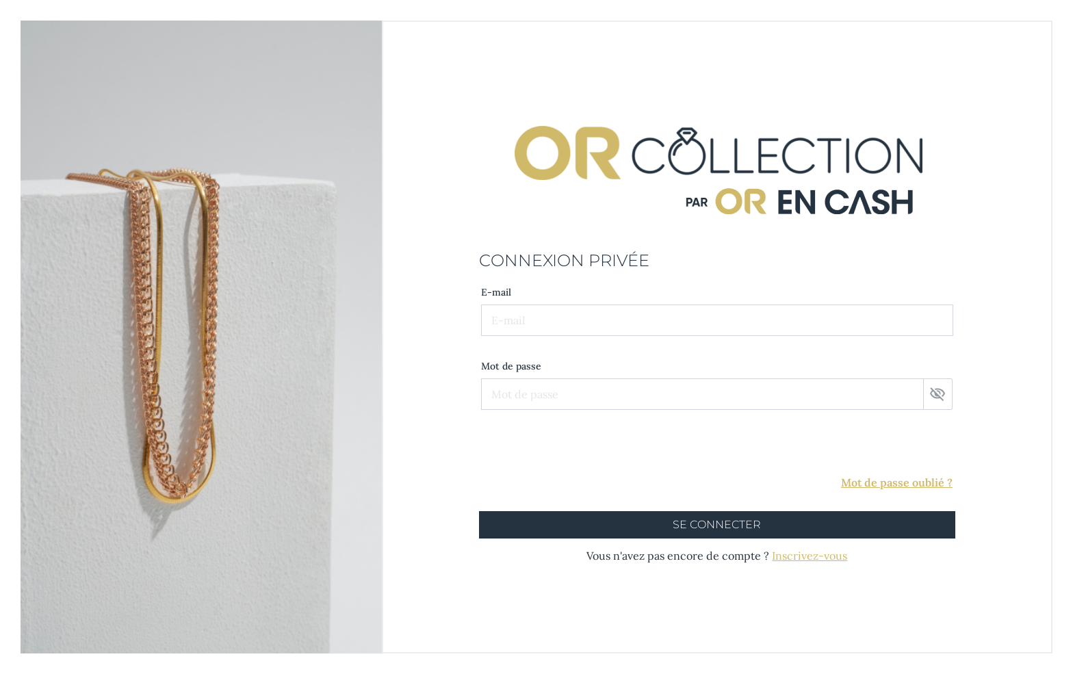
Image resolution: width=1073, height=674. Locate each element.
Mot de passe (511, 366)
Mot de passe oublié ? (897, 482)
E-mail (496, 292)
